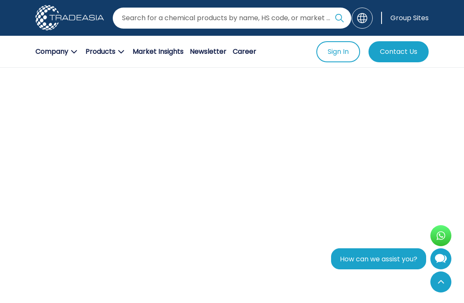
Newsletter (208, 51)
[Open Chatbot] (441, 261)
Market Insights (158, 51)
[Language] (362, 18)
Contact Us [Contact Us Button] (398, 51)
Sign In (338, 51)
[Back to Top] (441, 282)
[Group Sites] (405, 18)
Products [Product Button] (105, 52)
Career (244, 51)
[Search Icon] (339, 19)
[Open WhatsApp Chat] (441, 236)
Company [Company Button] (57, 52)
